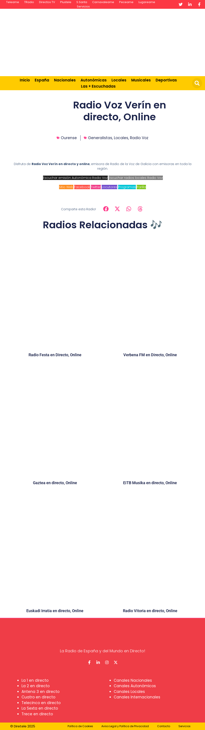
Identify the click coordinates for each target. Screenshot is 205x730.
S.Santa (81, 2)
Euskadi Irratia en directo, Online (54, 610)
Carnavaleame (103, 2)
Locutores (109, 187)
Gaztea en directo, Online (55, 482)
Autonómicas (94, 80)
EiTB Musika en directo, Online (150, 482)
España (42, 80)
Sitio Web (66, 187)
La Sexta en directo (40, 708)
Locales (118, 80)
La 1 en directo (35, 680)
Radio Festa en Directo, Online (55, 354)
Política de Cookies (80, 726)
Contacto (163, 726)
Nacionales (65, 80)
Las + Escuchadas (98, 86)
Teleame (12, 2)
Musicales (141, 80)
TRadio (29, 2)
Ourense (69, 137)
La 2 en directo (36, 686)
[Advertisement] (134, 41)
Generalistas (100, 137)
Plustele (65, 2)
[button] (197, 83)
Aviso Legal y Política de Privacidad (125, 726)
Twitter (96, 187)
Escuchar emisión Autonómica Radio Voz (75, 178)
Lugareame (146, 2)
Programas (127, 187)
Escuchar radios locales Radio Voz (136, 178)
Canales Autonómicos (135, 686)
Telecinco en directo (41, 702)
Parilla (141, 187)
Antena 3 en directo (40, 691)
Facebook (82, 187)
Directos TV (47, 2)
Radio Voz (139, 137)
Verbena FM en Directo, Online (150, 354)
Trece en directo (37, 714)
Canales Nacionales (133, 680)
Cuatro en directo (38, 697)
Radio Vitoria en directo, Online (150, 610)
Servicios (83, 6)
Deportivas (166, 80)
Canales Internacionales (137, 697)
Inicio (25, 80)
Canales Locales (129, 691)
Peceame (126, 2)
